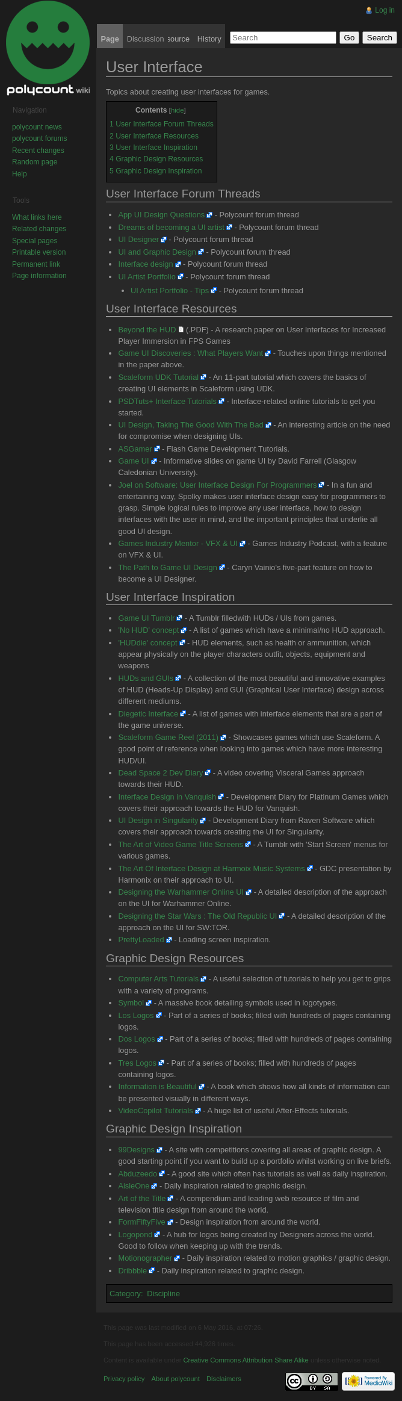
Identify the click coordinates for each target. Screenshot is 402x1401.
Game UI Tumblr (146, 618)
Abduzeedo (137, 1173)
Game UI (133, 460)
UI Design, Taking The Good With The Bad (190, 424)
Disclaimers (223, 1378)
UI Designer (138, 239)
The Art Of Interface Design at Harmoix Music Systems (211, 868)
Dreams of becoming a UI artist (171, 227)
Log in (385, 10)
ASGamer (135, 448)
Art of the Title (141, 1198)
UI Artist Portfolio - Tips (170, 290)
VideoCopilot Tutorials (155, 1110)
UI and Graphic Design (157, 251)
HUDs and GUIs (145, 678)
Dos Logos (136, 1038)
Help (19, 174)
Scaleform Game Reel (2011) (168, 737)
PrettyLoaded (141, 939)
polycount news (37, 127)
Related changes (39, 229)
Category (125, 1293)
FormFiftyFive (141, 1221)
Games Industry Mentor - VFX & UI (177, 543)
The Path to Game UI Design (167, 567)
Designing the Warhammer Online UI (181, 891)
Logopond (135, 1234)
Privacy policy (124, 1378)
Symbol (131, 1002)
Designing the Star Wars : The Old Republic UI (197, 916)
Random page (34, 162)
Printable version (39, 252)
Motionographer (145, 1258)
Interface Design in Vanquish (167, 796)
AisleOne (133, 1185)
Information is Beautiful (157, 1086)
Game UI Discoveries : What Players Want (190, 353)
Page (109, 38)
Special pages (34, 241)
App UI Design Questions (161, 214)
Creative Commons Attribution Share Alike (245, 1360)
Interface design (145, 264)
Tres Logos (137, 1062)
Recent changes (38, 150)
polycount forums (39, 138)
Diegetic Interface (148, 713)
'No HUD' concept (148, 630)
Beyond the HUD (147, 329)
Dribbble (132, 1270)
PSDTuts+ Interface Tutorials (167, 401)
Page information (39, 276)
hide (177, 110)
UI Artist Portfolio (146, 276)
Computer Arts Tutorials (158, 978)
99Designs (136, 1149)
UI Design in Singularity (158, 820)
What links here (37, 217)
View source (169, 38)
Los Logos (135, 1015)
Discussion (145, 38)
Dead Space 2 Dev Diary (160, 772)
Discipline (163, 1293)
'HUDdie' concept (147, 642)
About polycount (176, 1378)
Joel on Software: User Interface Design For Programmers (217, 484)
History (209, 38)
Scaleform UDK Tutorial (158, 377)
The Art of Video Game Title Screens (180, 844)
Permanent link (36, 264)
